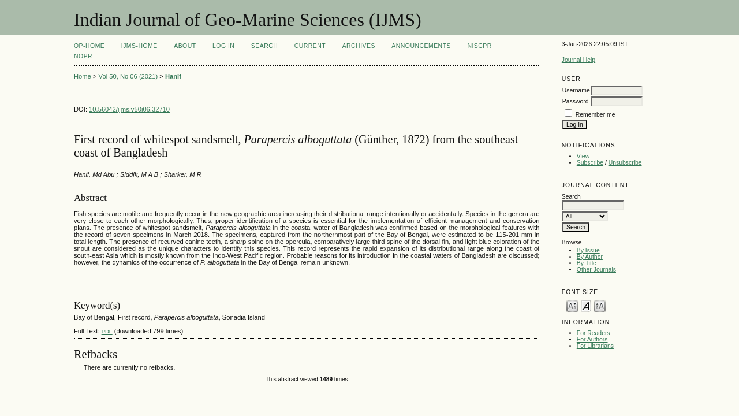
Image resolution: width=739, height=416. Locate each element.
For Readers (593, 333)
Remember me (595, 115)
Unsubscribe (625, 162)
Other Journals (596, 269)
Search (264, 46)
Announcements (421, 46)
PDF (107, 331)
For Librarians (595, 346)
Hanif (173, 76)
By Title (586, 263)
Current (310, 46)
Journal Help (578, 60)
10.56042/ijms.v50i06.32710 (129, 109)
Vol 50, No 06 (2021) (128, 76)
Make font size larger (600, 305)
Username (576, 90)
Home (82, 76)
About (185, 46)
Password (575, 101)
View (583, 156)
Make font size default (586, 305)
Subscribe (590, 162)
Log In (223, 46)
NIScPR (479, 46)
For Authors (592, 339)
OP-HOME (89, 46)
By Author (590, 257)
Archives (358, 46)
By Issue (588, 250)
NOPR (83, 56)
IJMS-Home (139, 46)
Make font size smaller (572, 305)
